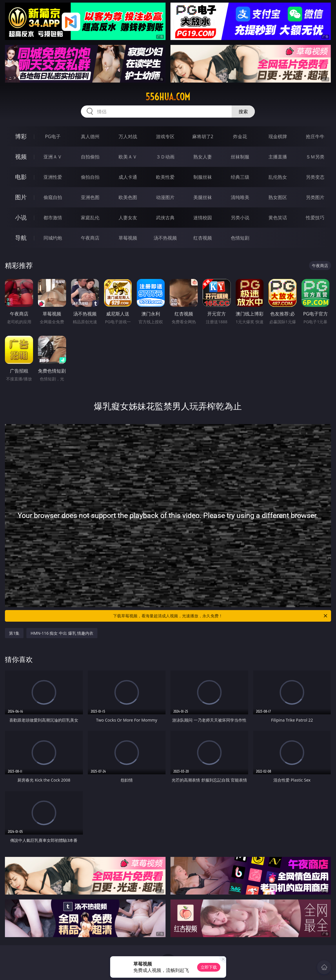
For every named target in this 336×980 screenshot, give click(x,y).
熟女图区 (277, 197)
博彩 (21, 136)
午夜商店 (90, 238)
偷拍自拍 (90, 177)
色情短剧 (240, 238)
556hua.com (168, 97)
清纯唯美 (240, 197)
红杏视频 (202, 238)
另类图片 (315, 197)
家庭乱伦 (90, 217)
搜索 (243, 111)
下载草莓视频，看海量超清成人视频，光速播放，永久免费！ (220, 615)
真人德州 (90, 136)
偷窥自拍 (52, 197)
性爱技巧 (315, 217)
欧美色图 (128, 197)
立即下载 (209, 967)
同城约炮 (52, 238)
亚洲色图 (90, 197)
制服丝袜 (202, 177)
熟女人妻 (202, 157)
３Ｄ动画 (165, 157)
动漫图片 (165, 197)
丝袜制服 (240, 157)
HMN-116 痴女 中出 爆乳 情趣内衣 (61, 633)
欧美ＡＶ (128, 157)
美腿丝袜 (202, 197)
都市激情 (52, 217)
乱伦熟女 (277, 177)
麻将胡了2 (202, 136)
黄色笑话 (277, 217)
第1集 (14, 633)
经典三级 (240, 177)
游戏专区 (165, 136)
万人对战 (128, 136)
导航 (21, 238)
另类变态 (315, 177)
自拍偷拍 (90, 157)
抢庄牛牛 (315, 136)
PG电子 (52, 136)
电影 (21, 177)
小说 (21, 217)
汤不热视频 (165, 238)
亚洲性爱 (52, 177)
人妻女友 (128, 217)
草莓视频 (128, 238)
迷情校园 (202, 217)
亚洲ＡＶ (52, 157)
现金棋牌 (277, 136)
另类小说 (240, 217)
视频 (21, 156)
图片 (21, 197)
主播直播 (277, 157)
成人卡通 (128, 177)
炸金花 (240, 136)
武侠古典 (165, 217)
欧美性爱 (165, 177)
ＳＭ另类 (315, 157)
